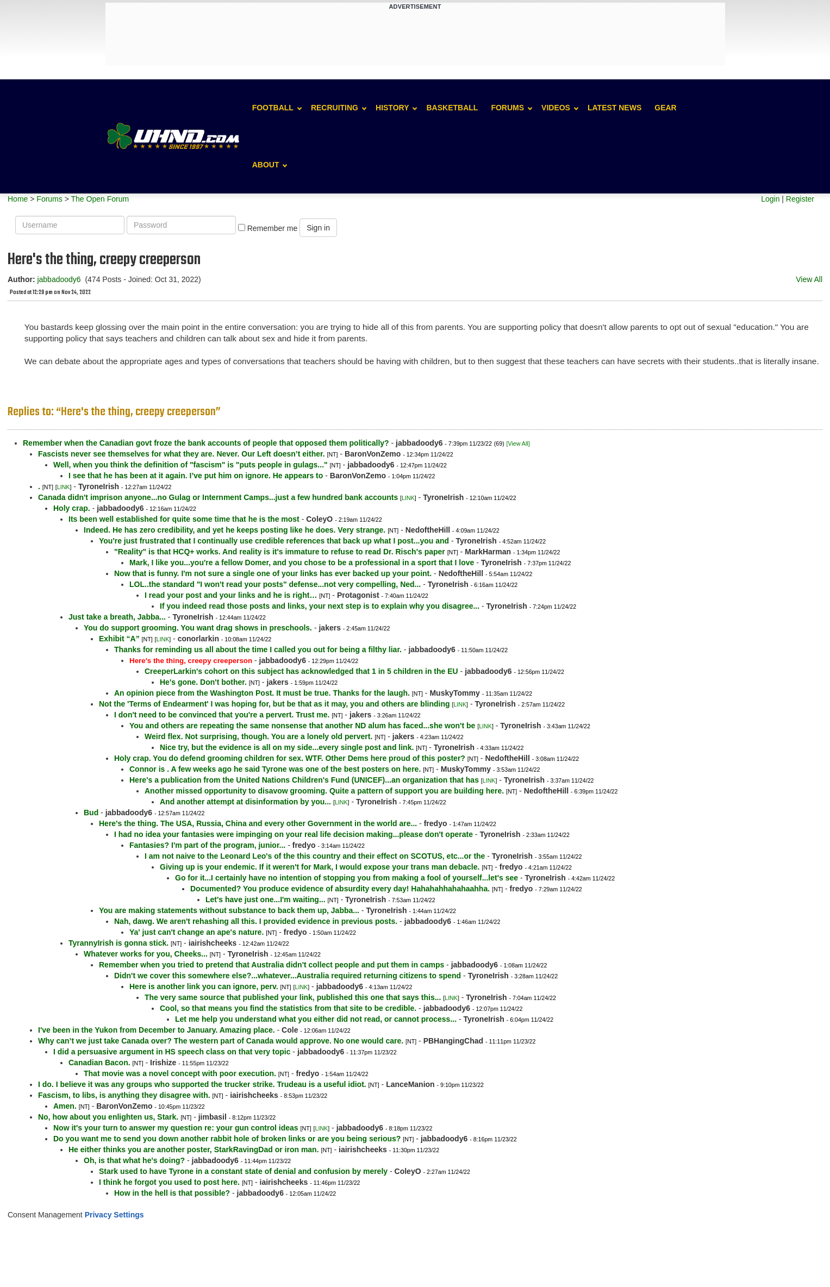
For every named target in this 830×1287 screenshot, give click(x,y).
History (392, 107)
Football (273, 107)
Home (18, 199)
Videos (555, 107)
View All (809, 279)
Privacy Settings (114, 1214)
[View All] (518, 443)
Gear (665, 107)
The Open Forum (100, 199)
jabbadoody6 (58, 279)
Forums (507, 107)
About (265, 164)
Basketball (452, 107)
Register (800, 199)
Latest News (614, 107)
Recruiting (334, 107)
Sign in (318, 227)
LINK (63, 487)
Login (770, 199)
